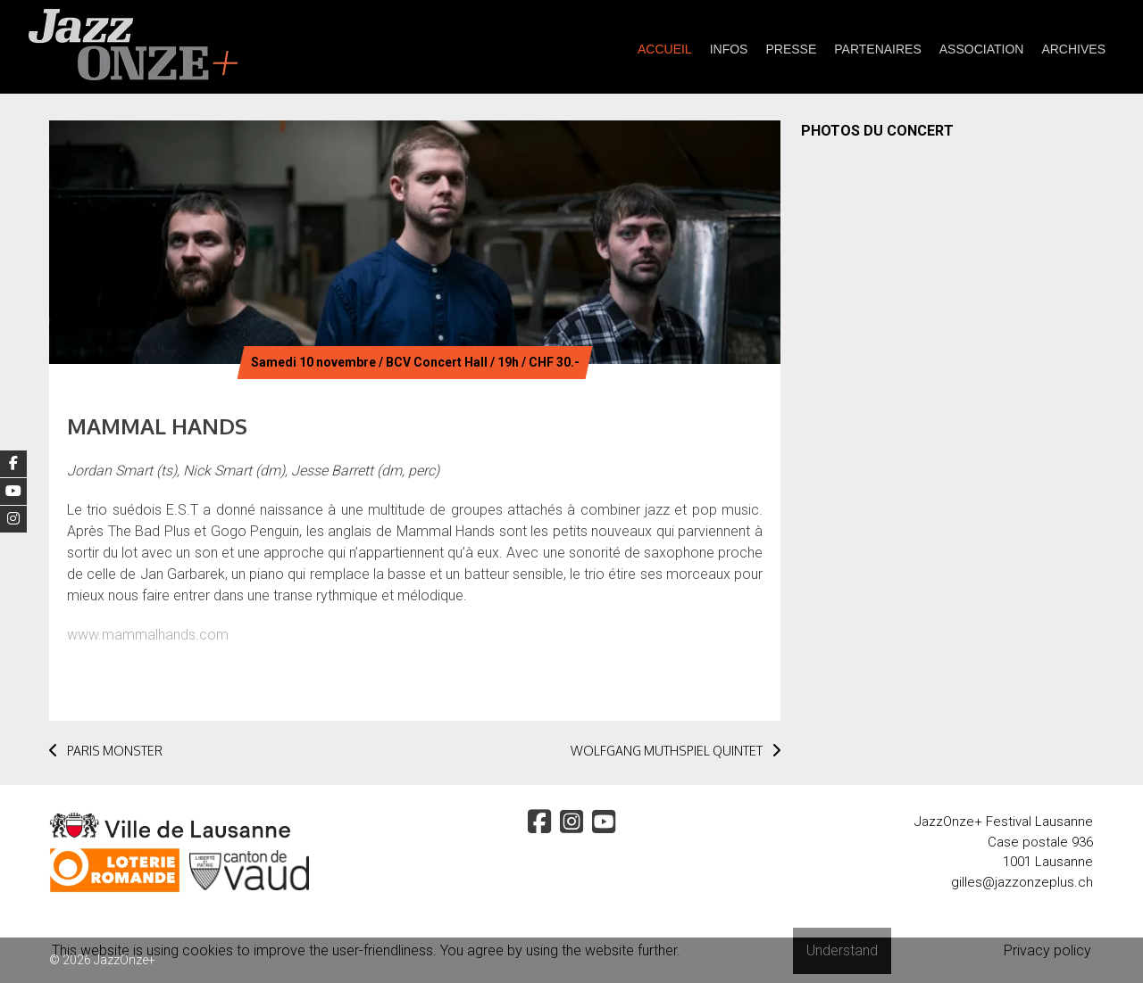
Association (981, 49)
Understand (842, 950)
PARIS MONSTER (106, 750)
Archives (1073, 49)
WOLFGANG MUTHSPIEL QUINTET (675, 750)
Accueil (665, 49)
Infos (729, 49)
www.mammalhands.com (148, 634)
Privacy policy (1047, 950)
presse (790, 49)
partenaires (878, 49)
